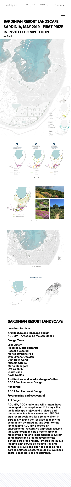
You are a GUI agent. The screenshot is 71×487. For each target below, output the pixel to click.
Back (8, 36)
